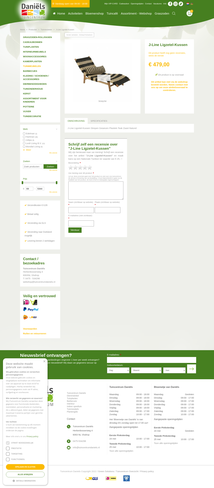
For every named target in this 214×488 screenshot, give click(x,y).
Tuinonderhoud (33, 89)
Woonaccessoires (35, 56)
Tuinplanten (31, 47)
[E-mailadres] (151, 360)
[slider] (80, 167)
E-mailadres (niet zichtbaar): (80, 217)
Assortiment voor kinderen (35, 100)
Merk (25, 129)
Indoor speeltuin (74, 406)
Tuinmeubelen (32, 66)
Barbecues (30, 71)
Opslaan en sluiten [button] (25, 467)
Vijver (27, 111)
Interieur (70, 404)
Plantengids (72, 412)
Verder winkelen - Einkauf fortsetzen (79, 35)
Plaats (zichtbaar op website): (107, 203)
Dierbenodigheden (35, 84)
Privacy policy (147, 471)
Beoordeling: (74, 163)
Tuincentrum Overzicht (127, 471)
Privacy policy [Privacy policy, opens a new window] (32, 436)
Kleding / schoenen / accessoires (36, 77)
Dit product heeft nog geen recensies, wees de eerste (167, 54)
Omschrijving (76, 121)
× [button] (44, 361)
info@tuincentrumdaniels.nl (86, 447)
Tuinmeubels (73, 409)
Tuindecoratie (32, 116)
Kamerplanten (32, 61)
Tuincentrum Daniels (76, 393)
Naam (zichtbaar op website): (80, 203)
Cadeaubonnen (32, 42)
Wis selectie (53, 153)
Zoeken (26, 161)
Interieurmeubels (34, 51)
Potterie (28, 106)
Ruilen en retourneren (34, 333)
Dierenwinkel (73, 396)
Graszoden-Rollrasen (37, 37)
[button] (25, 480)
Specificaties (99, 121)
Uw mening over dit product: (81, 173)
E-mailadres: (114, 355)
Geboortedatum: (115, 365)
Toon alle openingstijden (121, 451)
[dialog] (25, 421)
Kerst (27, 93)
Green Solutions (106, 471)
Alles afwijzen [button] (25, 474)
